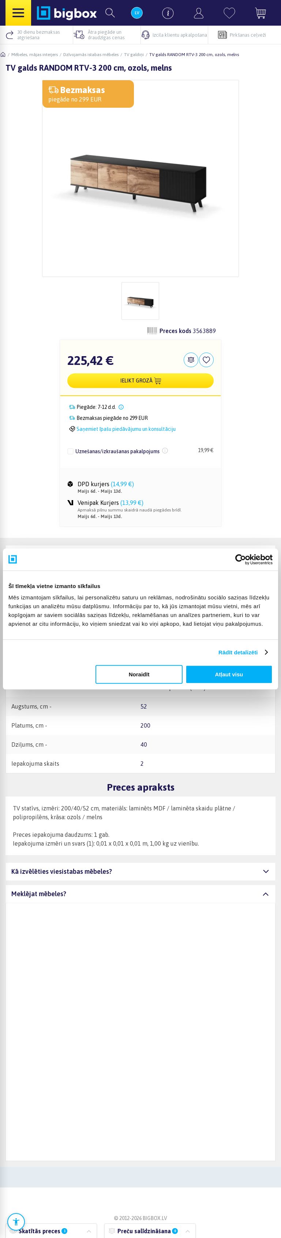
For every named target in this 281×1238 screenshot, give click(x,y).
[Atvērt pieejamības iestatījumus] (16, 1222)
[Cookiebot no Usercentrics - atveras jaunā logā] (241, 559)
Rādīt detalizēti (238, 652)
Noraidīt (139, 674)
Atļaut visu (229, 674)
